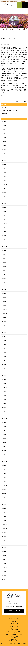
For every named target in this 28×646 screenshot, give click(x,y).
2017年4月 (4, 352)
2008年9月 (4, 563)
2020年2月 (4, 270)
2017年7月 (4, 348)
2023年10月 (4, 157)
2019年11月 (4, 278)
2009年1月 (4, 559)
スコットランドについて (14, 631)
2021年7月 (4, 227)
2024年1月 (4, 149)
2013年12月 (4, 454)
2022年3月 (4, 208)
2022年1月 (4, 215)
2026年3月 (4, 125)
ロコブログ (4, 113)
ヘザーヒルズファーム (14, 623)
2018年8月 (4, 321)
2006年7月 (4, 579)
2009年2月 (4, 555)
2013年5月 (4, 473)
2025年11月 (4, 133)
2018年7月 (4, 325)
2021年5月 (4, 235)
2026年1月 (4, 129)
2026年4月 (4, 122)
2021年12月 (4, 219)
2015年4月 (4, 403)
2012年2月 (4, 508)
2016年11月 (4, 368)
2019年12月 (4, 274)
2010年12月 (4, 524)
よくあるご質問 (14, 630)
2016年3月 (4, 383)
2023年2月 (4, 180)
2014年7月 (4, 430)
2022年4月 (4, 204)
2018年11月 (4, 309)
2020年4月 (4, 262)
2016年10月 (4, 372)
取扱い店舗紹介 (14, 636)
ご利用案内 (14, 628)
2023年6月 (4, 168)
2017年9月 (4, 340)
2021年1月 (4, 243)
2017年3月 (4, 356)
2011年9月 (4, 516)
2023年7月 (4, 165)
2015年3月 (4, 407)
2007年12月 (4, 567)
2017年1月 (4, 364)
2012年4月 (4, 501)
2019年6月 (4, 294)
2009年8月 (4, 548)
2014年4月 (4, 438)
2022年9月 (4, 192)
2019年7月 (4, 290)
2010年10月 (4, 532)
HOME (14, 622)
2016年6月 (4, 380)
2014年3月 (4, 442)
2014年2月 (4, 446)
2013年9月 (4, 465)
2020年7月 (4, 251)
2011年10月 (4, 512)
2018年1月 (4, 337)
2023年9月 (4, 161)
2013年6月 (4, 469)
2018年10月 (4, 313)
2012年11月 (4, 489)
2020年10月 (4, 247)
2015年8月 (4, 391)
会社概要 (14, 637)
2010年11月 (4, 528)
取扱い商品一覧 (14, 626)
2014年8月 (4, 426)
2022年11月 (4, 184)
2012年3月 (4, 505)
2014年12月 (4, 415)
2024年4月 (4, 145)
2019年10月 (4, 282)
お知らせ (4, 107)
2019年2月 (4, 305)
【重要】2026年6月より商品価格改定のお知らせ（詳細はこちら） (14, 1)
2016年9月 (4, 376)
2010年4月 (4, 540)
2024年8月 (4, 141)
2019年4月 (4, 297)
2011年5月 (4, 520)
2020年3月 (4, 266)
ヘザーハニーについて (14, 625)
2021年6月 (4, 231)
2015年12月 (4, 387)
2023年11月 (4, 153)
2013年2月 (4, 481)
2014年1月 (4, 450)
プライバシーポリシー (14, 641)
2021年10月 (4, 223)
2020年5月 (4, 258)
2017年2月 (4, 360)
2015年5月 (4, 399)
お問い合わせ (14, 639)
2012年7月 (4, 497)
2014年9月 (4, 423)
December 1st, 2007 (8, 38)
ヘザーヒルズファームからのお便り (10, 110)
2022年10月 (4, 188)
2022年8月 (4, 196)
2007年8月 (4, 571)
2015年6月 (4, 395)
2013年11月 (4, 458)
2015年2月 (4, 411)
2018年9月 (4, 317)
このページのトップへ (21, 101)
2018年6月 (4, 329)
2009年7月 (4, 551)
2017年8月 (4, 344)
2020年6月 (4, 254)
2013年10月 (4, 462)
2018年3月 (4, 333)
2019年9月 (4, 286)
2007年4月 (4, 575)
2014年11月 (4, 419)
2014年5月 (4, 434)
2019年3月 (4, 301)
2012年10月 (4, 493)
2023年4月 (4, 172)
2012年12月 (4, 485)
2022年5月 (4, 200)
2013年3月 (4, 477)
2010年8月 (4, 536)
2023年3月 (4, 176)
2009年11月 (4, 544)
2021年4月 (4, 239)
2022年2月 (4, 211)
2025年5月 (4, 137)
